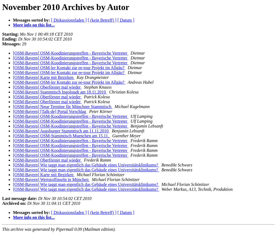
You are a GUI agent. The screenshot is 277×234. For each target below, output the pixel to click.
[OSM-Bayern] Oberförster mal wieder (47, 87)
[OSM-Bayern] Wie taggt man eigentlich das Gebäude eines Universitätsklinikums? (86, 165)
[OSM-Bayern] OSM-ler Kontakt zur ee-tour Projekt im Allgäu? (69, 67)
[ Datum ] (125, 20)
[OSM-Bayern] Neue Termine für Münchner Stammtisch (62, 106)
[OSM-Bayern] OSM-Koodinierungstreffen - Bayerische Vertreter (70, 53)
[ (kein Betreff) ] (102, 20)
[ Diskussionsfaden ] (69, 20)
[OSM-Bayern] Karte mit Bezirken (43, 77)
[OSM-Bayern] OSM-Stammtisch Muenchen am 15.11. (61, 135)
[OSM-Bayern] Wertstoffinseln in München (51, 179)
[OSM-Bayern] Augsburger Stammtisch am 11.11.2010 (61, 131)
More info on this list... (34, 25)
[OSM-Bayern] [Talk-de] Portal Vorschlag (50, 111)
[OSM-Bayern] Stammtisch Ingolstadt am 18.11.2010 (60, 92)
